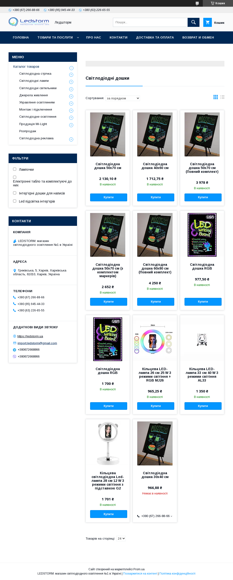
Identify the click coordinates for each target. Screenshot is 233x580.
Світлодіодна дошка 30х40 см (155, 475)
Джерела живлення (33, 95)
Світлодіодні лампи (34, 80)
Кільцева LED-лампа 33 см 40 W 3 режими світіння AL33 (202, 374)
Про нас (93, 37)
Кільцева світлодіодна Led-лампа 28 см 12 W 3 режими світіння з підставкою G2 (108, 480)
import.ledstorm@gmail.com (37, 343)
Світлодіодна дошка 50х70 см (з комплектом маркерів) (107, 270)
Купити (109, 197)
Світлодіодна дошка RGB (202, 266)
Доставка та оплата (155, 37)
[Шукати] (193, 22)
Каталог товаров (26, 66)
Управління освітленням (37, 102)
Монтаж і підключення (35, 109)
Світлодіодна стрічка (35, 73)
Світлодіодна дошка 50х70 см (107, 166)
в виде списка (222, 98)
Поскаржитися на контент (140, 573)
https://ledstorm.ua (30, 336)
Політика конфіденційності (177, 573)
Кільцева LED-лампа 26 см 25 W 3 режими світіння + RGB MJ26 (155, 374)
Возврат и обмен (198, 37)
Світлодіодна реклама (36, 138)
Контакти (118, 37)
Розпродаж (27, 131)
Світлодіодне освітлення (37, 116)
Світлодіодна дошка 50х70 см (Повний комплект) (202, 168)
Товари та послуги (55, 37)
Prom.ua (139, 569)
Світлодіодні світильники (38, 88)
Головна (21, 37)
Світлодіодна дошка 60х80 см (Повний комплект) (155, 268)
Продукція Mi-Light (33, 124)
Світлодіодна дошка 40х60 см (155, 166)
